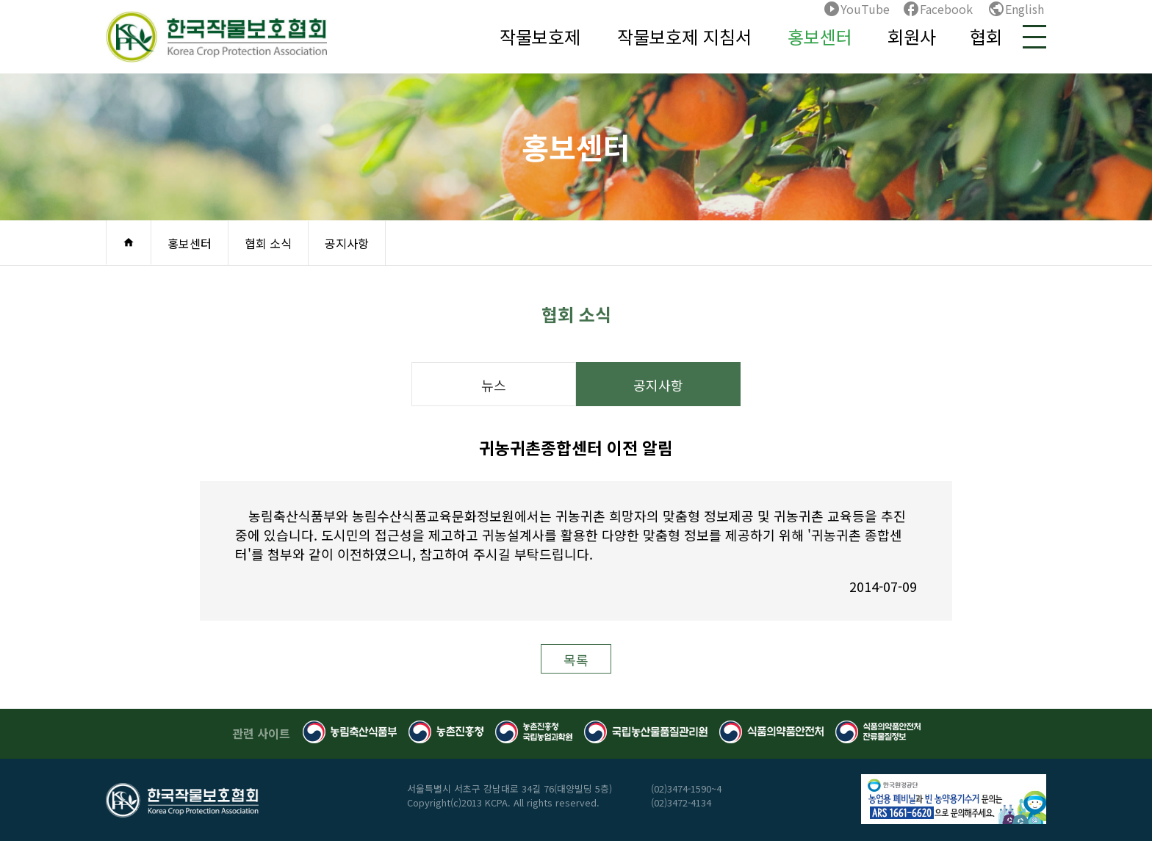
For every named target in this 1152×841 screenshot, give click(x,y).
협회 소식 (268, 243)
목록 (576, 659)
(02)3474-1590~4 (686, 788)
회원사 (912, 36)
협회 (986, 36)
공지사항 (347, 243)
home (128, 242)
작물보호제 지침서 (684, 36)
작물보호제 (540, 36)
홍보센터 (820, 36)
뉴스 (493, 384)
